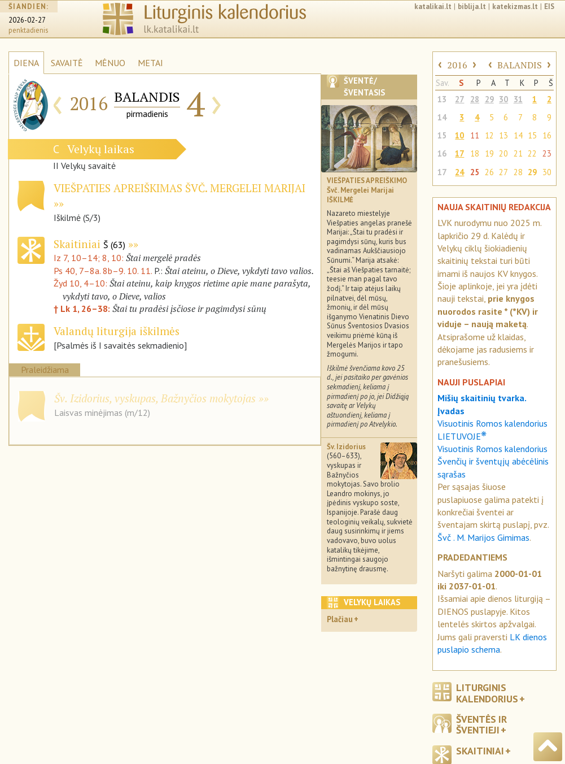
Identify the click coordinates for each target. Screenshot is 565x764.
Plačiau (340, 619)
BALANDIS (519, 65)
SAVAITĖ (67, 62)
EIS (549, 6)
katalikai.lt (433, 6)
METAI (150, 62)
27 (459, 99)
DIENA (26, 62)
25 (474, 172)
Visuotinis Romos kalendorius (492, 448)
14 (441, 117)
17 (459, 153)
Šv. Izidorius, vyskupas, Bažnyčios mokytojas (155, 398)
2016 (457, 65)
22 (532, 153)
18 (474, 153)
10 (459, 135)
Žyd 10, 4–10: (82, 283)
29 (489, 99)
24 (459, 172)
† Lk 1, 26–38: (83, 308)
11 (474, 135)
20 (503, 153)
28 (474, 99)
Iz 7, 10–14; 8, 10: (90, 257)
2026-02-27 (27, 20)
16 (546, 135)
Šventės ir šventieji (481, 724)
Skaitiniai (89, 244)
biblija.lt (472, 6)
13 (441, 99)
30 (503, 99)
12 (489, 135)
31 (518, 99)
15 (441, 135)
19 (489, 153)
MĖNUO (110, 62)
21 (518, 153)
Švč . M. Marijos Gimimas (483, 537)
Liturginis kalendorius (487, 693)
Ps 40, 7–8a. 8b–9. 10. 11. (103, 270)
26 (489, 172)
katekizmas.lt (515, 6)
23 (546, 153)
